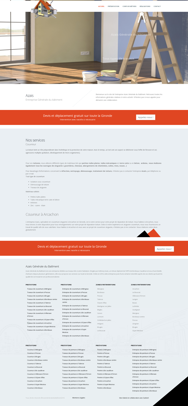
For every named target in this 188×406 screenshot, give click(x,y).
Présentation (113, 9)
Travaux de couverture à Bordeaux (39, 330)
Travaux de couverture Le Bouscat (39, 306)
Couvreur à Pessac (34, 353)
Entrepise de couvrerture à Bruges (74, 296)
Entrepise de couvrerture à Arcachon (75, 326)
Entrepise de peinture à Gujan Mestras (146, 387)
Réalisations (145, 9)
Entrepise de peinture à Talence (144, 364)
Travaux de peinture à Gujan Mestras (75, 384)
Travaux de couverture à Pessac (38, 292)
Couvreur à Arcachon (34, 381)
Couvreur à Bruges (34, 357)
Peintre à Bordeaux (104, 388)
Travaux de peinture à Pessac (73, 353)
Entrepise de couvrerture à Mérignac (75, 289)
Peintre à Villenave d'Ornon (107, 374)
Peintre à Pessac (103, 353)
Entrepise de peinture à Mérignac (144, 350)
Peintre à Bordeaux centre (106, 360)
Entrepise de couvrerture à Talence (75, 306)
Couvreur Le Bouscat (34, 367)
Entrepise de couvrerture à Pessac (74, 292)
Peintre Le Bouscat (104, 367)
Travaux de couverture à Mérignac (39, 289)
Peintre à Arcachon (104, 381)
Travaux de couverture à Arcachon (39, 323)
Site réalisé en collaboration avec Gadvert (134, 398)
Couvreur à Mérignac (34, 350)
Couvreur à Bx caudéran (35, 371)
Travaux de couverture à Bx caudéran (40, 310)
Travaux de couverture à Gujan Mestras (41, 327)
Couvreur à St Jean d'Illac (36, 378)
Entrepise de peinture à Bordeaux (144, 391)
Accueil (101, 9)
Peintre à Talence (103, 364)
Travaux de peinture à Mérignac (73, 350)
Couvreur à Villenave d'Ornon (37, 374)
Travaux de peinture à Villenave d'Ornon (76, 374)
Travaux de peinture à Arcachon (73, 381)
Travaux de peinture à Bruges (73, 357)
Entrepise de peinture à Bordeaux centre (147, 360)
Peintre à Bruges (103, 357)
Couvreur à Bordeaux (35, 388)
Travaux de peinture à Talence (73, 364)
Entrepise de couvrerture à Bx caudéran (76, 313)
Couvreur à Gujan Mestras (36, 384)
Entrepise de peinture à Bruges (143, 357)
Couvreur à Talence (34, 364)
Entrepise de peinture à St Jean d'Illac (145, 380)
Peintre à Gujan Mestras (106, 384)
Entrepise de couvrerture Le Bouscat (75, 309)
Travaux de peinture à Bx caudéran (74, 371)
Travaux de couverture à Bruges (38, 296)
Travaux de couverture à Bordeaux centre (42, 299)
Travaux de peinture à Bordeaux (73, 388)
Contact (157, 9)
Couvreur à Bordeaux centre (37, 360)
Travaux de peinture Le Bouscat (73, 367)
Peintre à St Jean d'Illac (105, 378)
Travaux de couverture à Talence (39, 303)
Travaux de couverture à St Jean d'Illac (40, 320)
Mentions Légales (78, 398)
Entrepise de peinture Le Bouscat (144, 367)
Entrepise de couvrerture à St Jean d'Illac (76, 322)
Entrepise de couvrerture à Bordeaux (75, 336)
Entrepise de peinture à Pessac (143, 353)
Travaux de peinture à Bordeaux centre (76, 360)
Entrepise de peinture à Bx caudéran (145, 371)
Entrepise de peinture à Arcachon (144, 384)
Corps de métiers (129, 9)
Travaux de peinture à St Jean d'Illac (75, 378)
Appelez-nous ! (145, 117)
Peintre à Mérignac (104, 350)
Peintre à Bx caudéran (105, 371)
